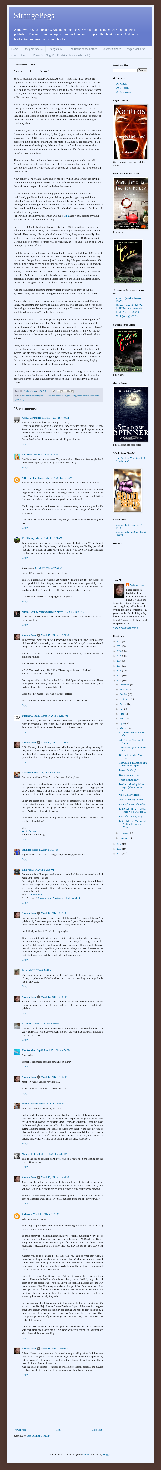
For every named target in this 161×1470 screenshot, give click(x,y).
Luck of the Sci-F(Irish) (130, 816)
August (123, 704)
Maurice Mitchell (31, 1154)
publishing (71, 396)
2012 (119, 849)
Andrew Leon (29, 635)
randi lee (26, 850)
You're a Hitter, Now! (129, 779)
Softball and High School (131, 799)
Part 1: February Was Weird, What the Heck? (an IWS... (132, 824)
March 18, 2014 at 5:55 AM (52, 1103)
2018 (119, 661)
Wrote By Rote (29, 831)
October (124, 694)
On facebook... (123, 88)
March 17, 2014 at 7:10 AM (59, 478)
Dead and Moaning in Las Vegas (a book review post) (131, 787)
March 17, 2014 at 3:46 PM (46, 1023)
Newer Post (20, 1430)
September (125, 699)
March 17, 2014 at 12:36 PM (55, 742)
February (124, 833)
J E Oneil (27, 1023)
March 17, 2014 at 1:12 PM (47, 772)
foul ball (51, 396)
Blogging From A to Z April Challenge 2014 (58, 898)
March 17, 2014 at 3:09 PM (38, 970)
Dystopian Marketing (129, 775)
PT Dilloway (28, 538)
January (124, 838)
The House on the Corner (83, 48)
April (122, 723)
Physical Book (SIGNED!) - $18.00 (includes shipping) (129, 306)
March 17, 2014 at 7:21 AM (49, 538)
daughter (35, 396)
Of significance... (33, 48)
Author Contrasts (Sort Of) (132, 804)
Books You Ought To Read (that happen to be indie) (61, 55)
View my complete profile (125, 628)
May (122, 718)
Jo (23, 970)
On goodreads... (123, 92)
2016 (119, 670)
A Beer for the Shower (33, 478)
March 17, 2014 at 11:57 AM (55, 635)
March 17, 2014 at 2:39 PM (54, 913)
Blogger (106, 1454)
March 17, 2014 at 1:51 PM (45, 850)
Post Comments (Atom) (38, 1435)
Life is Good (36, 894)
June (122, 713)
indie (64, 396)
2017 (119, 666)
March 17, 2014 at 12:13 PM (54, 716)
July (122, 709)
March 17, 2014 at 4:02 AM (47, 454)
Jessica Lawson (30, 1103)
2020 (119, 651)
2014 (119, 680)
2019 (119, 656)
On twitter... (122, 83)
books (28, 396)
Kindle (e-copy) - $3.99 (127, 312)
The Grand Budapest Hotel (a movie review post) (133, 764)
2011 (119, 853)
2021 (119, 646)
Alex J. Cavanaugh (31, 418)
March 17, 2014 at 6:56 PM (57, 1050)
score (79, 396)
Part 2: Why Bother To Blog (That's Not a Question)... (132, 810)
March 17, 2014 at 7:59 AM (48, 568)
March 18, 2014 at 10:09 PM (55, 1348)
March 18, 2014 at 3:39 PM (46, 1214)
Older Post (97, 1430)
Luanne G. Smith (31, 716)
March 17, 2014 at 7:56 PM (54, 1077)
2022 (119, 641)
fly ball (43, 396)
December (125, 684)
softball (86, 396)
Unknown (27, 1214)
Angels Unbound (135, 48)
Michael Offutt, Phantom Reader (39, 612)
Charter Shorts (19, 55)
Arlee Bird (27, 772)
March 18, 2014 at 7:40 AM (54, 1154)
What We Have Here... (130, 795)
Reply (25, 444)
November (125, 689)
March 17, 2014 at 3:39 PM (54, 997)
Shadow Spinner (112, 48)
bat (23, 396)
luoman (85, 1454)
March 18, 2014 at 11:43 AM (55, 1177)
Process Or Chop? (127, 770)
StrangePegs (34, 15)
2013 (119, 844)
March (123, 728)
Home (14, 48)
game (58, 396)
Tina (66, 215)
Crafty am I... (55, 48)
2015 (119, 675)
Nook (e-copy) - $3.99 (127, 316)
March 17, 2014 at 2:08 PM (41, 869)
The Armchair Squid (32, 1050)
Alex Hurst (27, 454)
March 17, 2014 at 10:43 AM (71, 612)
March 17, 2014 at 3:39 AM (55, 418)
